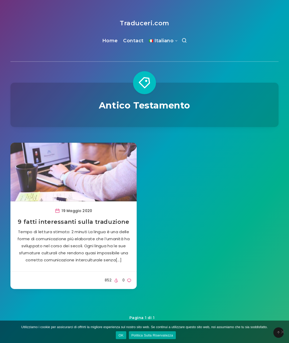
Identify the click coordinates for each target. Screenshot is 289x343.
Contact (133, 41)
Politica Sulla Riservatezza (152, 335)
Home (110, 41)
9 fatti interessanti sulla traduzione (73, 221)
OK (120, 335)
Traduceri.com (144, 23)
